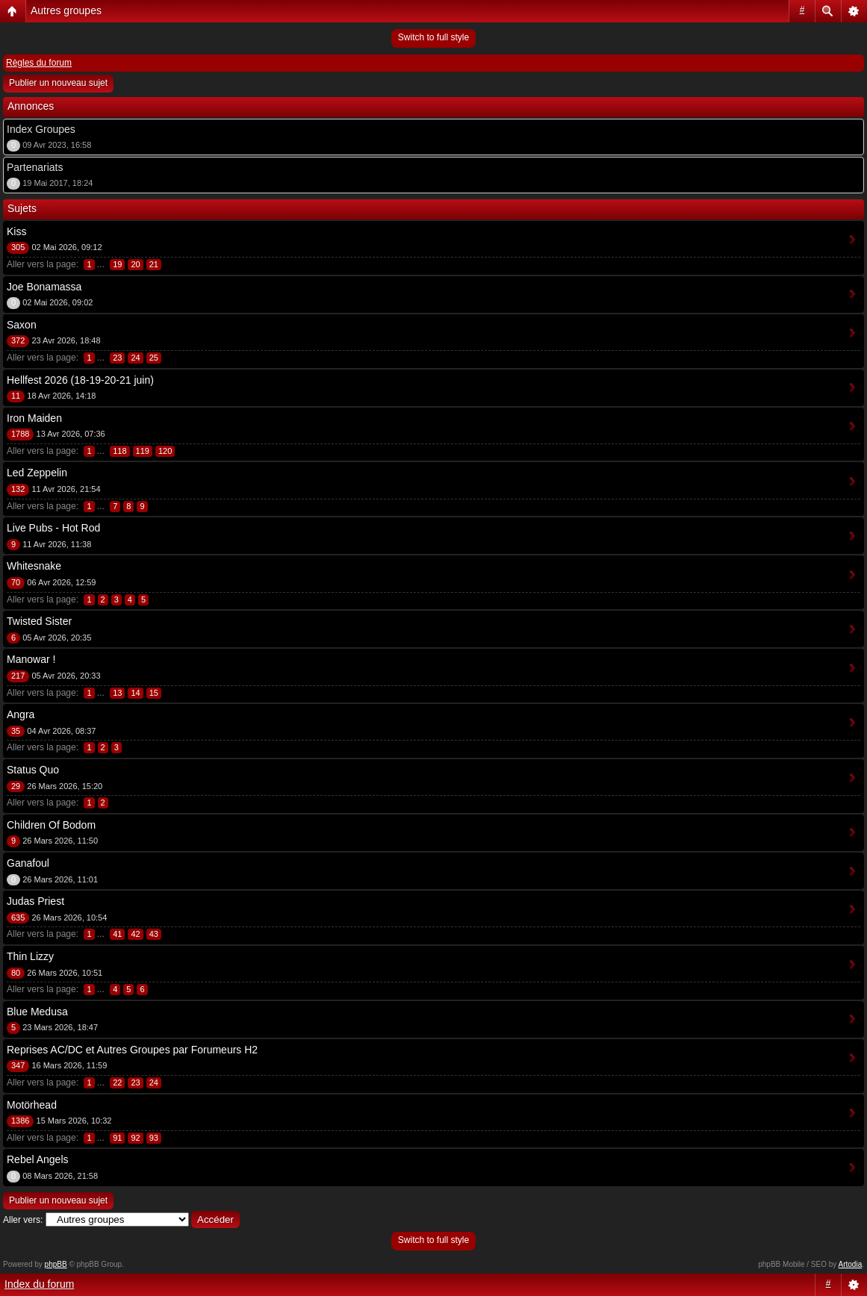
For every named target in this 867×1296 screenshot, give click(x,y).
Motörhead (32, 1105)
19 (117, 264)
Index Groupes (41, 129)
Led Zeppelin (37, 473)
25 (153, 357)
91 (117, 1137)
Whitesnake (34, 566)
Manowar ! (31, 659)
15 (153, 692)
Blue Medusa (37, 1012)
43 (153, 933)
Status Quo (33, 770)
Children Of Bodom (51, 825)
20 (135, 264)
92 (135, 1137)
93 (153, 1137)
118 (119, 450)
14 (135, 692)
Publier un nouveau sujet (58, 83)
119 (142, 450)
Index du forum (39, 1284)
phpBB (56, 1264)
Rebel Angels (38, 1159)
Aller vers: (23, 1220)
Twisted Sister (39, 621)
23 (117, 357)
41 (117, 933)
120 (165, 450)
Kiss (16, 231)
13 (117, 692)
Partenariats (35, 167)
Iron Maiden (34, 418)
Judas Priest (35, 901)
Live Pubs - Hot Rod (53, 528)
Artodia (851, 1264)
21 (153, 264)
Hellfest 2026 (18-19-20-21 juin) (80, 380)
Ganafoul (28, 863)
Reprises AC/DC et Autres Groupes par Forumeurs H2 (132, 1050)
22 (117, 1082)
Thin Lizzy (30, 956)
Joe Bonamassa (44, 287)
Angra (20, 714)
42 (135, 933)
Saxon (22, 325)
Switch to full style (433, 37)
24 (135, 357)
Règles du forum (39, 62)
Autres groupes (66, 10)
